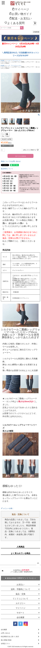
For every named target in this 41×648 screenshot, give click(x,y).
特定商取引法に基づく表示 (10, 636)
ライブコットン (17, 60)
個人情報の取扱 (6, 640)
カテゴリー (20, 603)
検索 (21, 27)
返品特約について (7, 169)
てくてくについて (20, 599)
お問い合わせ (5, 633)
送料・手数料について (20, 589)
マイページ (20, 608)
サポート (20, 613)
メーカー (8, 60)
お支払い (20, 584)
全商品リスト (5, 643)
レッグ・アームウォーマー (13, 65)
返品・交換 (20, 594)
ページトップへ (38, 563)
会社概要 (20, 617)
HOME (2, 60)
